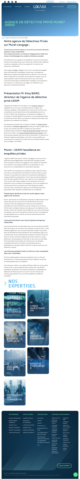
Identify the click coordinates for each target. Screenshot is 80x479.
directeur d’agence (37, 106)
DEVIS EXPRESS (71, 6)
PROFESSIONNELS (7, 6)
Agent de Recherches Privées (31, 131)
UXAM (15, 70)
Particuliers (18, 6)
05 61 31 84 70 (71, 1)
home (3, 37)
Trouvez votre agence (58, 6)
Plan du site (23, 473)
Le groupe (27, 6)
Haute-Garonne (42, 124)
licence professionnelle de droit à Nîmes (31, 133)
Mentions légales (15, 473)
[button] (75, 474)
